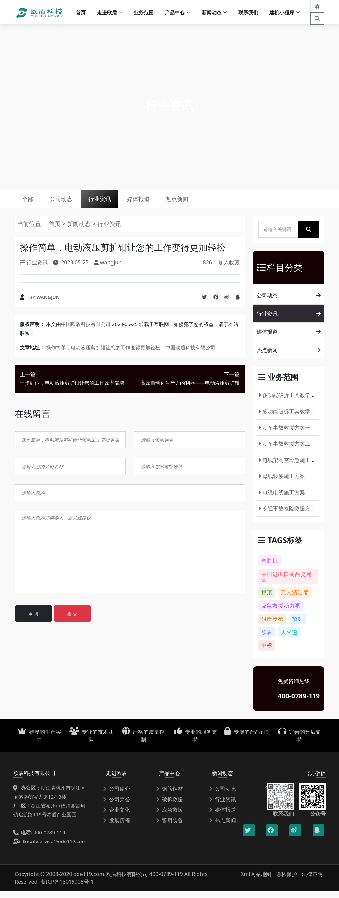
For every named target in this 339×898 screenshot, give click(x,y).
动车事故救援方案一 (284, 434)
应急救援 (169, 816)
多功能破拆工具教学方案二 (292, 418)
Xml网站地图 (257, 880)
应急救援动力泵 (281, 612)
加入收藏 (229, 269)
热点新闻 (205, 203)
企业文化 (116, 816)
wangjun (48, 304)
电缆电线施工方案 (281, 499)
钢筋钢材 (169, 795)
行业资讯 (114, 203)
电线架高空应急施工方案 (289, 466)
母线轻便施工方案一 (284, 483)
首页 (81, 13)
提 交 (72, 620)
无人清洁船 (295, 599)
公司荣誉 (116, 806)
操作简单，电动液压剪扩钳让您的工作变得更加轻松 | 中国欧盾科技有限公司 (130, 354)
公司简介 (116, 795)
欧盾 (266, 639)
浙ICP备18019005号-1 (67, 888)
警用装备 (169, 827)
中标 (266, 652)
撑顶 (266, 599)
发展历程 (116, 827)
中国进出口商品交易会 (286, 583)
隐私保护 (286, 880)
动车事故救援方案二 (284, 450)
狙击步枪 (272, 625)
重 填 (33, 620)
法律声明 (312, 880)
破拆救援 (169, 806)
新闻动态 (79, 231)
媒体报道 (160, 203)
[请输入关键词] (317, 7)
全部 (30, 203)
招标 (297, 625)
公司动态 (69, 203)
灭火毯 (289, 639)
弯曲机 (269, 567)
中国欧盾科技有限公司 (86, 331)
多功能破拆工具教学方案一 (292, 402)
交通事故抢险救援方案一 (289, 515)
